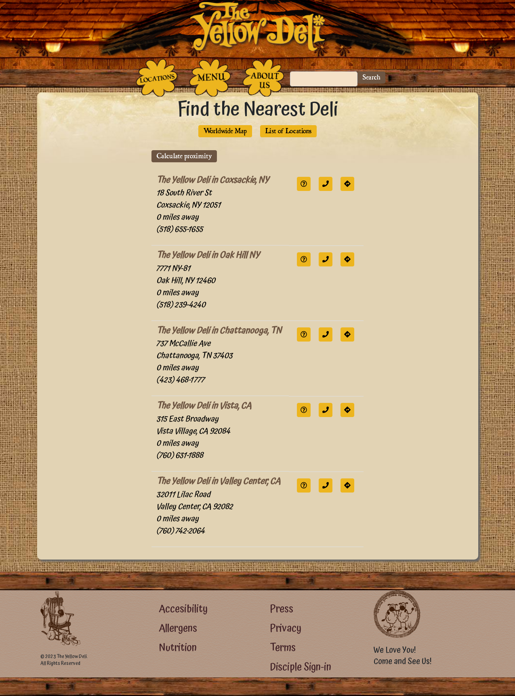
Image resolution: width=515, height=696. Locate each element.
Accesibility (183, 609)
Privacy (285, 628)
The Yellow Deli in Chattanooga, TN (219, 330)
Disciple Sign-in (300, 667)
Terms (283, 647)
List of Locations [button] (288, 131)
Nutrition (178, 647)
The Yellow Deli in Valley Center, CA (218, 481)
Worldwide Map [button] (225, 131)
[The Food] (210, 77)
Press (281, 609)
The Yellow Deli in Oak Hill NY (208, 255)
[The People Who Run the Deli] (263, 77)
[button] (304, 184)
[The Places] (156, 77)
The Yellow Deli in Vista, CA (203, 405)
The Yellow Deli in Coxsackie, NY (212, 180)
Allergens (178, 628)
